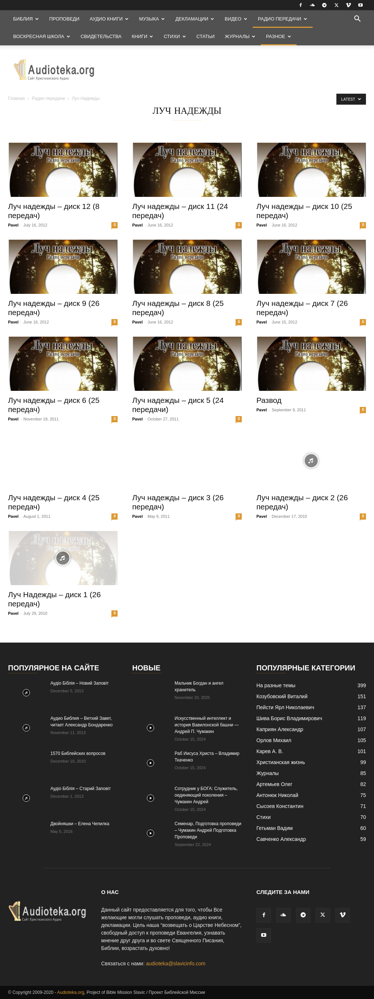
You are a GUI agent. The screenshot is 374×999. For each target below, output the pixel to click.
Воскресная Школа (41, 36)
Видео (236, 19)
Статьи (205, 36)
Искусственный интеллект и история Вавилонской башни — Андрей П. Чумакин (207, 725)
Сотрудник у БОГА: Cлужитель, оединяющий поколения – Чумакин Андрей (206, 795)
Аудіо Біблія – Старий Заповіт (80, 788)
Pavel (13, 225)
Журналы (240, 36)
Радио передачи (282, 19)
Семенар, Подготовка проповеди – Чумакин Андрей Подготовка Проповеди (208, 830)
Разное (278, 36)
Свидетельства (101, 36)
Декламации (194, 19)
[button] (357, 19)
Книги (142, 36)
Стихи (175, 36)
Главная (16, 98)
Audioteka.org (70, 992)
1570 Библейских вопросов (78, 753)
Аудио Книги (108, 19)
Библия (26, 19)
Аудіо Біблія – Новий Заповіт (79, 683)
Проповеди (64, 19)
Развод (269, 400)
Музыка (152, 19)
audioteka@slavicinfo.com (176, 963)
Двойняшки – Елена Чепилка (79, 823)
